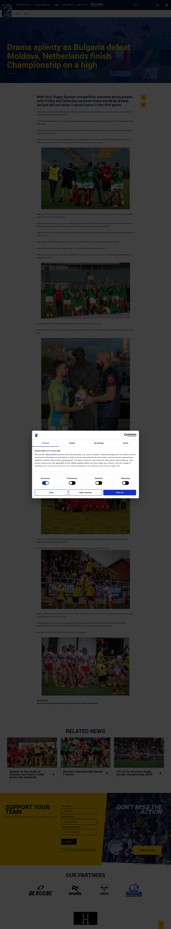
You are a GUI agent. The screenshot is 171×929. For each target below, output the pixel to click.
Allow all (119, 493)
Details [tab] (72, 443)
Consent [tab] (45, 443)
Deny (51, 493)
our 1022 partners (50, 454)
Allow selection (85, 493)
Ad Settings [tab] (99, 443)
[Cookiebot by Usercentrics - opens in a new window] (126, 435)
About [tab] (125, 443)
